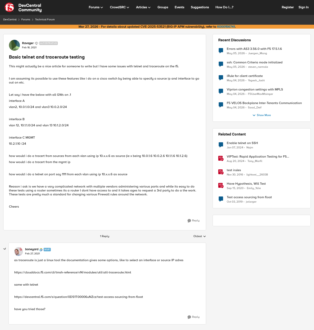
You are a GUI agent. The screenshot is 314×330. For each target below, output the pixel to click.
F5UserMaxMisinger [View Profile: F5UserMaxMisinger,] (260, 94)
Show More (261, 115)
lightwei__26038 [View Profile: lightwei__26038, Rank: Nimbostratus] (257, 174)
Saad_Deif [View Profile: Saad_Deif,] (254, 107)
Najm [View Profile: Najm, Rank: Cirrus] (249, 147)
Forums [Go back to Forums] (25, 19)
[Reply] (193, 221)
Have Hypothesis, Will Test (246, 184)
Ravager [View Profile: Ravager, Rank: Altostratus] (28, 43)
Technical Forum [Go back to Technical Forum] (45, 19)
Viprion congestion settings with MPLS (255, 89)
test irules (234, 170)
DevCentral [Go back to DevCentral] (10, 19)
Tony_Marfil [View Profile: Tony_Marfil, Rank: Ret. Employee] (254, 161)
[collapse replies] (4, 249)
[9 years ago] (235, 175)
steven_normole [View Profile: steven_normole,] (258, 67)
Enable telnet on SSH (242, 143)
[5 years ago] (235, 188)
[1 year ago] (235, 161)
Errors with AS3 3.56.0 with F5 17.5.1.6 (254, 49)
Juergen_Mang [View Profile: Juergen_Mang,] (257, 53)
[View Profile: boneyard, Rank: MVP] (18, 251)
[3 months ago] (236, 53)
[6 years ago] (235, 202)
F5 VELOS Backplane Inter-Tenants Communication (264, 103)
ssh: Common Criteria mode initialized (255, 62)
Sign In (304, 7)
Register (288, 7)
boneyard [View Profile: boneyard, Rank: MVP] (31, 249)
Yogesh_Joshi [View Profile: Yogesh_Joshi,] (256, 80)
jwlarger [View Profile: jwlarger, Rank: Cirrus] (251, 201)
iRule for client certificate (245, 76)
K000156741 (226, 27)
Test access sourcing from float (249, 197)
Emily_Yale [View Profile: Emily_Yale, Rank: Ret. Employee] (254, 188)
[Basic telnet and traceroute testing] (32, 253)
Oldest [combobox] (199, 236)
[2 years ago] (235, 147)
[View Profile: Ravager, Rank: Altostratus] (14, 45)
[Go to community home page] (23, 7)
